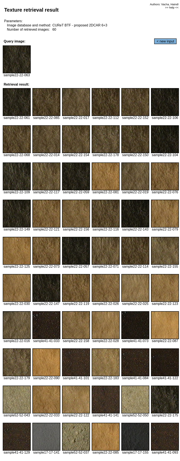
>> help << (172, 7)
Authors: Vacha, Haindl (164, 4)
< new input (165, 41)
